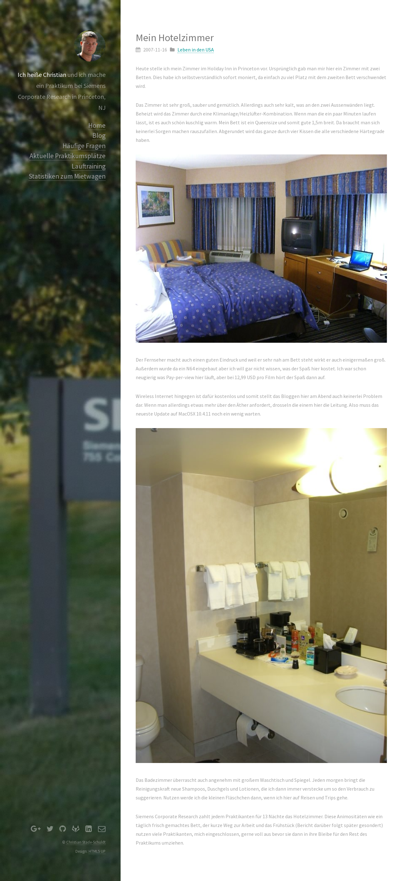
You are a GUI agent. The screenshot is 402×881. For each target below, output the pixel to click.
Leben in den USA (195, 49)
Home (97, 125)
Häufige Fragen (84, 146)
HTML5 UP (97, 851)
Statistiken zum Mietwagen (67, 176)
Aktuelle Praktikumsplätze (68, 156)
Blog (99, 135)
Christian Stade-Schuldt (86, 842)
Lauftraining (89, 166)
